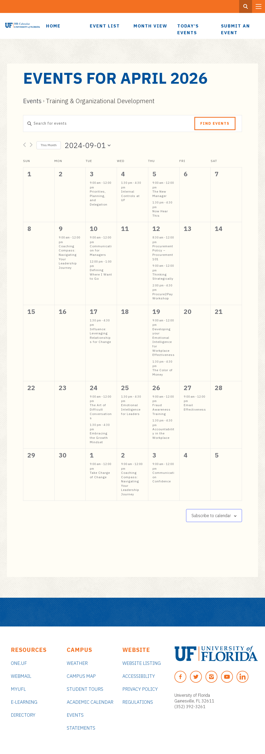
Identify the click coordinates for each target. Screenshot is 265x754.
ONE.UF (19, 663)
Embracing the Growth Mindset (99, 437)
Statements (81, 728)
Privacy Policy (140, 689)
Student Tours (85, 689)
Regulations (137, 702)
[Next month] (31, 145)
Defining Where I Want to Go (101, 274)
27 (188, 388)
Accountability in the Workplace (163, 433)
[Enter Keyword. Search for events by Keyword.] (108, 123)
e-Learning (24, 702)
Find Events (215, 123)
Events (32, 101)
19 (156, 311)
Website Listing (141, 663)
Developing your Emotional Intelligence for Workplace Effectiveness (163, 342)
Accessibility (138, 676)
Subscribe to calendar (211, 515)
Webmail (21, 676)
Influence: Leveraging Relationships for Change (100, 335)
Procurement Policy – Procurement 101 (162, 252)
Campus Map (81, 676)
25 (125, 388)
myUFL (18, 689)
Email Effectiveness (195, 407)
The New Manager (159, 193)
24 (94, 388)
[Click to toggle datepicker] (88, 145)
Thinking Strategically (162, 276)
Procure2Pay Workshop (162, 296)
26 (156, 388)
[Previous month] (24, 145)
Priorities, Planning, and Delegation (98, 197)
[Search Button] (245, 6)
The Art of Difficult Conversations (101, 411)
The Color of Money (162, 372)
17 (94, 311)
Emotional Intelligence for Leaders (131, 409)
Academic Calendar (90, 702)
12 (156, 228)
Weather (77, 663)
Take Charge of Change (100, 475)
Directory (23, 715)
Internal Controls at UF (130, 195)
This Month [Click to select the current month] (49, 145)
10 (94, 228)
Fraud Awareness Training (161, 409)
